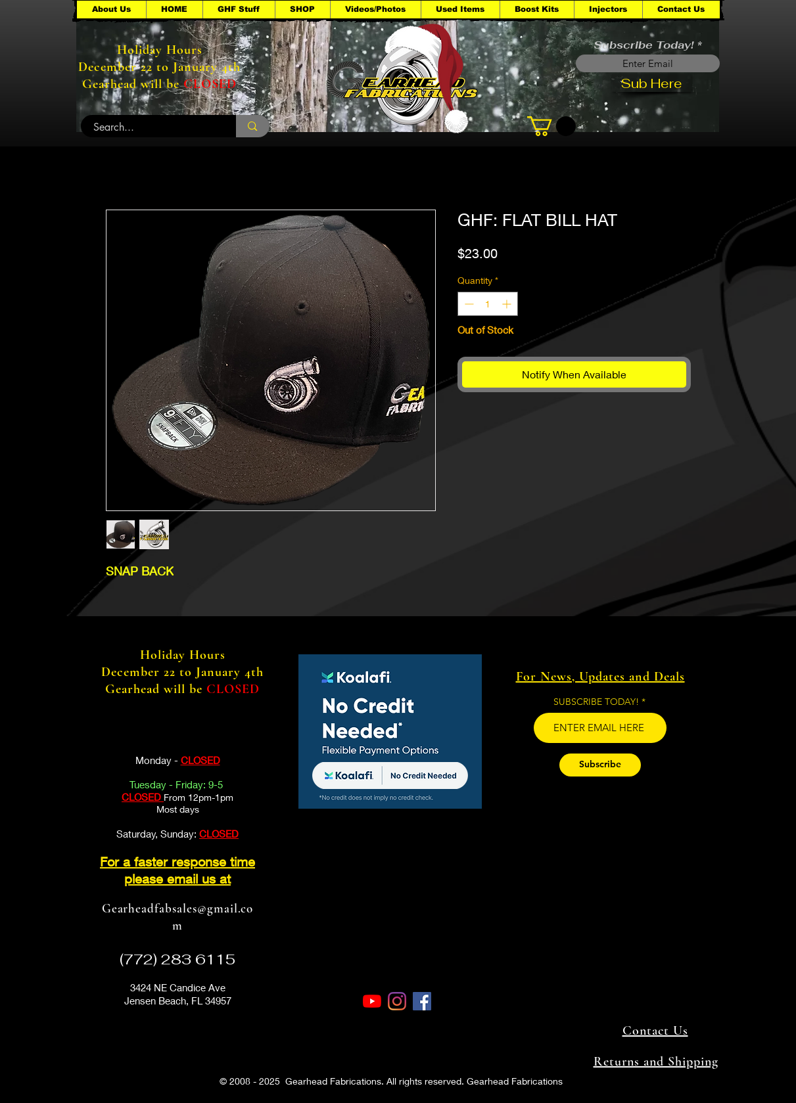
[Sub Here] (651, 83)
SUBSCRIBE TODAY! (596, 701)
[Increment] (508, 303)
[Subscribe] (600, 765)
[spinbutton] (488, 303)
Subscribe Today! (643, 45)
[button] (238, 9)
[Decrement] (467, 303)
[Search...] (151, 127)
